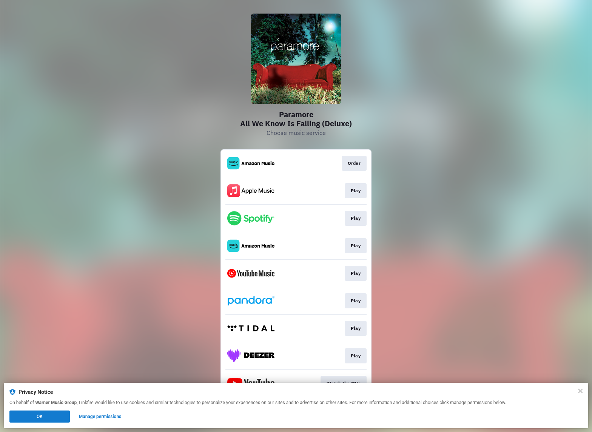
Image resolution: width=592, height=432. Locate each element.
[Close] (580, 391)
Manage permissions (100, 416)
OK (40, 416)
